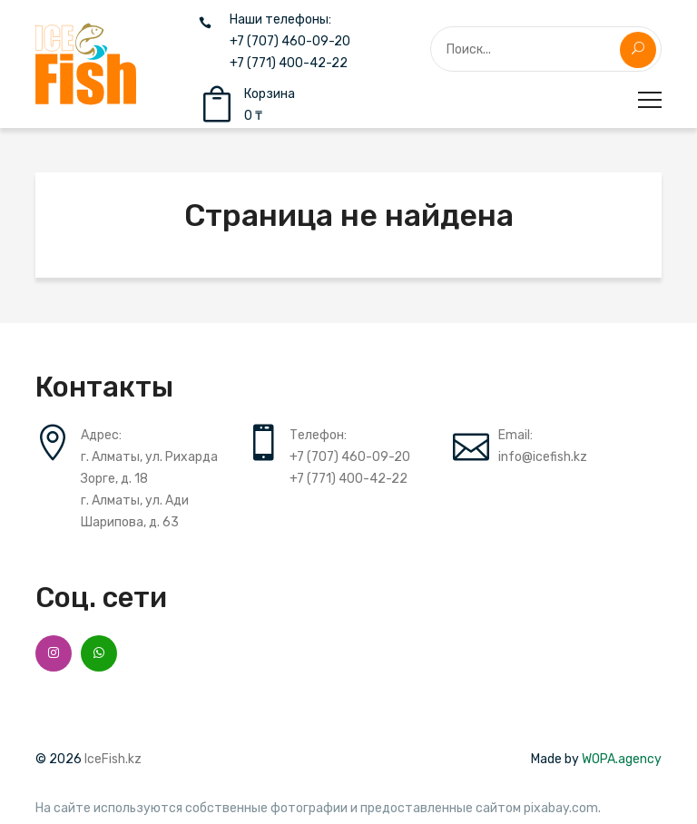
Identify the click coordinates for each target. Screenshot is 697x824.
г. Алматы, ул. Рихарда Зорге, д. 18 (149, 467)
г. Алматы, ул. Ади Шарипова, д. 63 (135, 511)
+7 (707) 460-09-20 (290, 41)
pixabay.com (561, 808)
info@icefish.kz (542, 457)
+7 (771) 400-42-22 (289, 63)
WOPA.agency (622, 759)
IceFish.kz (113, 759)
